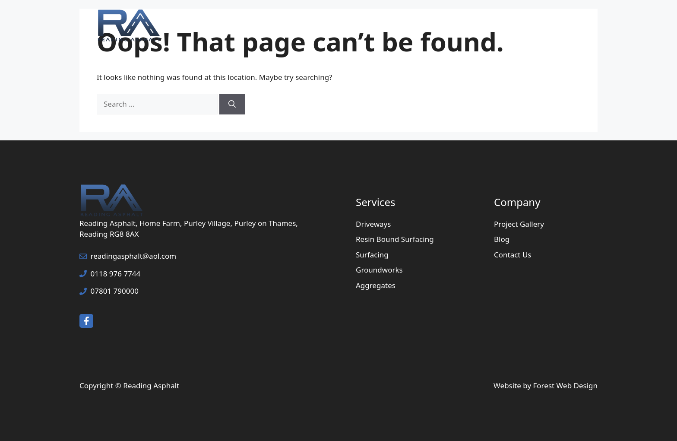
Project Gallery (480, 26)
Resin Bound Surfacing (395, 239)
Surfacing (372, 255)
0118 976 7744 (116, 274)
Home (357, 26)
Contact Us (549, 26)
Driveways (373, 224)
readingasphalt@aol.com (134, 256)
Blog (501, 239)
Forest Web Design (565, 385)
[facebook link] (86, 321)
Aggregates (375, 285)
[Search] (232, 104)
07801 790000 (115, 291)
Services (414, 26)
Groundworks (379, 270)
